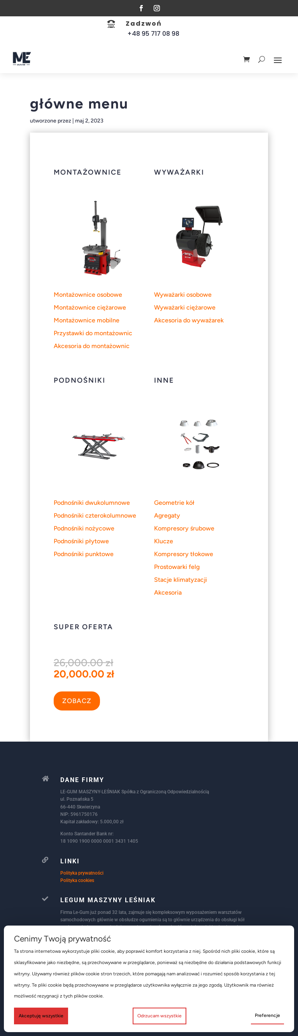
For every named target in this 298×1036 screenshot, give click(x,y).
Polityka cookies (77, 880)
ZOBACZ (76, 701)
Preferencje (267, 1015)
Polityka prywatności (81, 873)
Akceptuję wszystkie (41, 1015)
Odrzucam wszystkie (159, 1015)
